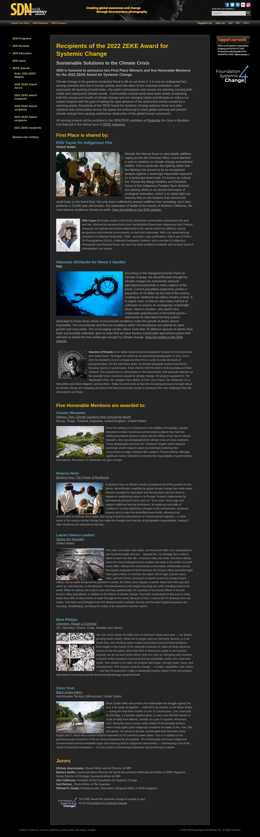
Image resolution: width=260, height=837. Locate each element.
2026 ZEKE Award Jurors (25, 86)
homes (22, 830)
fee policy (81, 830)
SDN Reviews (20, 45)
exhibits (92, 830)
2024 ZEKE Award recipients (25, 108)
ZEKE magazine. (114, 124)
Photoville (153, 120)
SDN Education (22, 53)
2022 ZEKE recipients (27, 127)
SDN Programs (58, 23)
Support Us (205, 23)
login (230, 23)
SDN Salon (19, 60)
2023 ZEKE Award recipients (25, 118)
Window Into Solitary (25, 137)
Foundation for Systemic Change (107, 803)
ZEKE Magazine (40, 23)
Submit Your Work (20, 23)
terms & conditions (49, 830)
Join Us (220, 23)
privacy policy (67, 830)
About (246, 23)
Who (238, 23)
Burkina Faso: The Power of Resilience (82, 477)
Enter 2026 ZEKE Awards (25, 75)
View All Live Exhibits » (223, 9)
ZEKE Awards (21, 68)
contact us (33, 830)
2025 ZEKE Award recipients (25, 97)
